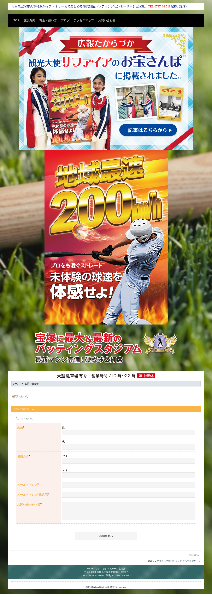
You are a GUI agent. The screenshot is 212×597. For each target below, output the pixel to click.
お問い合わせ (107, 20)
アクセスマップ (84, 20)
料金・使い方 (48, 20)
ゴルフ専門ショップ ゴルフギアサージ (181, 564)
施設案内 (29, 20)
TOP (16, 20)
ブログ (65, 20)
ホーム (16, 383)
